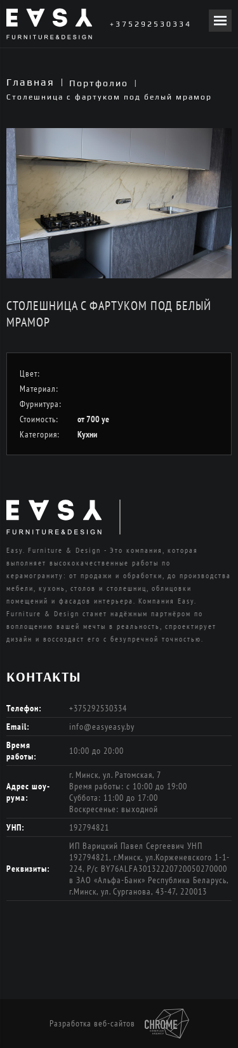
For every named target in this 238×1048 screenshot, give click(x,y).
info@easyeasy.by (102, 726)
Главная (30, 82)
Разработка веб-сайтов (119, 1024)
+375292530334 (151, 24)
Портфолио (98, 83)
